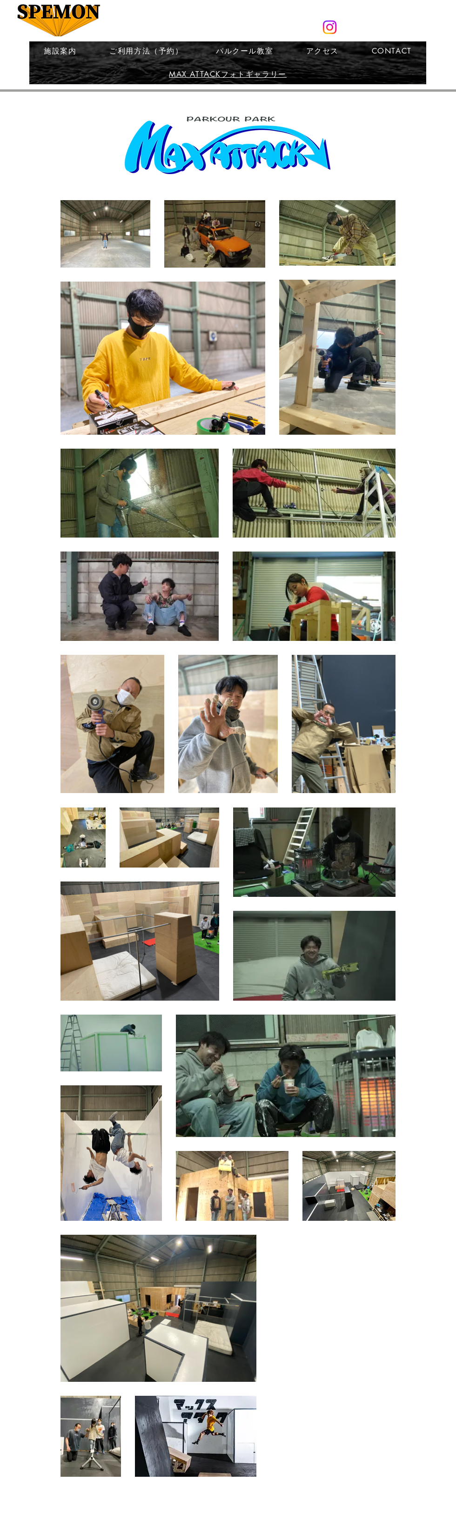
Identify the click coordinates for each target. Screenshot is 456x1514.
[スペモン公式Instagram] (330, 27)
